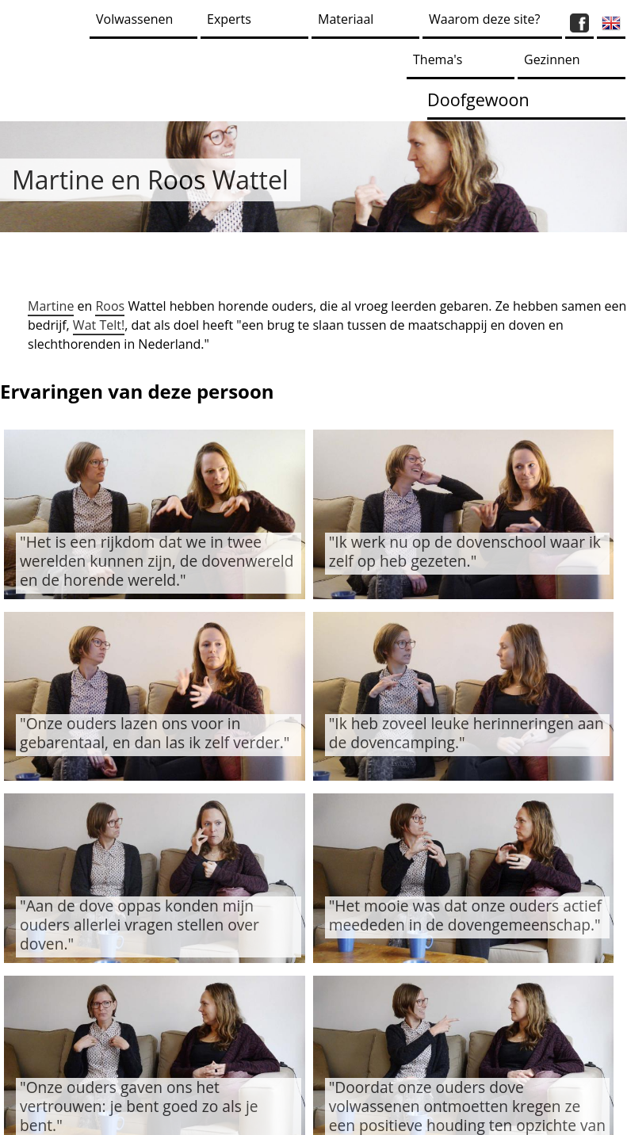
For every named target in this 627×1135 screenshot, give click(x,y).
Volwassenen (134, 19)
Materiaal (345, 19)
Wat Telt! (98, 325)
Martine (51, 306)
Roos (109, 306)
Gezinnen (552, 59)
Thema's (437, 59)
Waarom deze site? (484, 19)
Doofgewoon (478, 99)
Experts (229, 19)
